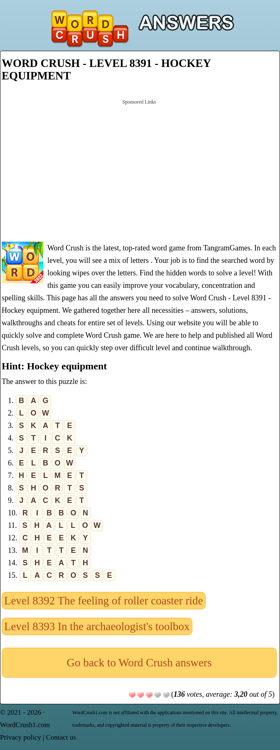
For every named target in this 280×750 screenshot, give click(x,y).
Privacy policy (20, 737)
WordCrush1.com (25, 725)
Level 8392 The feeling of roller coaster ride (103, 600)
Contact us (61, 737)
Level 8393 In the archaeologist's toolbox (97, 626)
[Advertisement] (139, 169)
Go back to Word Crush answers (138, 662)
